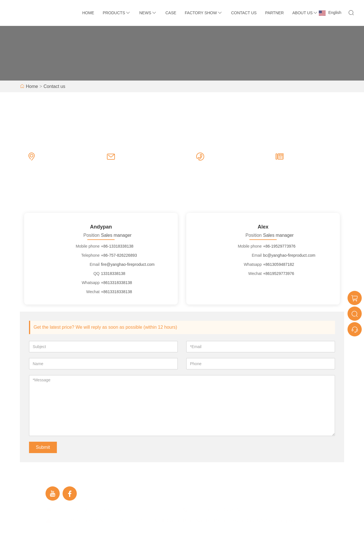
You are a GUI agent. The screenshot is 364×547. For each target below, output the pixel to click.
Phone (197, 509)
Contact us (54, 86)
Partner (274, 13)
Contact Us (244, 13)
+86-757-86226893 (228, 162)
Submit (43, 447)
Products (117, 13)
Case (171, 13)
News (148, 13)
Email (59, 509)
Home (88, 13)
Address (62, 520)
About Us (305, 13)
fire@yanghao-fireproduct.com (135, 162)
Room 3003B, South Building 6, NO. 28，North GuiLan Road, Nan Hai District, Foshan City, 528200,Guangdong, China (69, 162)
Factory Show (204, 13)
